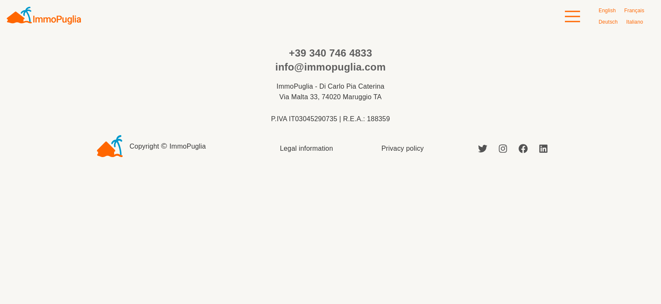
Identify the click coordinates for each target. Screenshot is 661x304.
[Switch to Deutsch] (608, 22)
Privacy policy (403, 148)
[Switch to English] (607, 10)
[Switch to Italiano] (634, 22)
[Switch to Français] (634, 10)
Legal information (306, 148)
